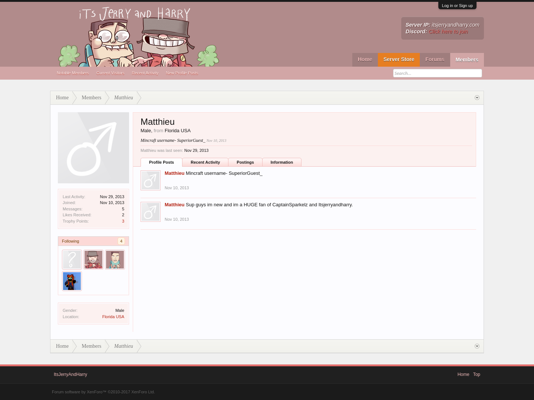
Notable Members (73, 73)
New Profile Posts (182, 73)
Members (467, 60)
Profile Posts (161, 162)
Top (476, 374)
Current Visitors (110, 73)
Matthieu (174, 173)
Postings (245, 162)
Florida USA (113, 316)
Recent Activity (145, 73)
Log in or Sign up (457, 5)
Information (282, 162)
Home (365, 59)
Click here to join (448, 31)
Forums (434, 59)
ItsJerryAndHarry (70, 374)
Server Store (398, 59)
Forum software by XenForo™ (103, 392)
